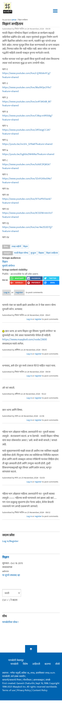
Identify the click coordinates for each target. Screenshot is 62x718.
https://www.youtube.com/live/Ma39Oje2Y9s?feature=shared (26, 89)
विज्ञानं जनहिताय (52, 253)
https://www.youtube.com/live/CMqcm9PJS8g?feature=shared (27, 118)
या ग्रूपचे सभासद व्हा (11, 575)
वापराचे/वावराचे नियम (11, 680)
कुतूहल (33, 253)
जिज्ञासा (41, 253)
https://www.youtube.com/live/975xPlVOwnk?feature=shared (26, 201)
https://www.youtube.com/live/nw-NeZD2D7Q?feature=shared (27, 229)
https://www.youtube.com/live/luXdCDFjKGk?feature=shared (26, 166)
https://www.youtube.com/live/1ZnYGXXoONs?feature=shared (27, 181)
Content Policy (39, 690)
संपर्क (48, 680)
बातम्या (48, 664)
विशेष (25, 664)
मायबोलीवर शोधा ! (10, 622)
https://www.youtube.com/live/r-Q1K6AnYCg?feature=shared (26, 75)
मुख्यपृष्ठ (14, 20)
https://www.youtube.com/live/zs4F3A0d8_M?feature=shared (26, 104)
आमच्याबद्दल (38, 680)
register (19, 292)
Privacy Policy (24, 690)
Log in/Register (10, 541)
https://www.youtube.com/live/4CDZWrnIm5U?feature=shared (27, 215)
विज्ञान (25, 246)
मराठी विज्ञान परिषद (21, 253)
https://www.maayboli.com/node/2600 (24, 339)
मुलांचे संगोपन (8, 266)
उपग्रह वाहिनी (16, 246)
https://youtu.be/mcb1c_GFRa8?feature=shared (27, 144)
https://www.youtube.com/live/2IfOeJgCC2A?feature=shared (26, 132)
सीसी (57, 664)
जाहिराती (36, 664)
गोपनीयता (27, 680)
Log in (6, 292)
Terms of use (8, 690)
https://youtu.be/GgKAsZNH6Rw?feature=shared (28, 154)
